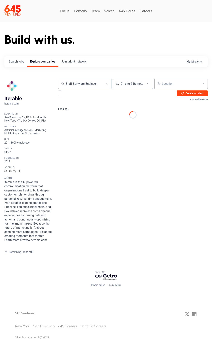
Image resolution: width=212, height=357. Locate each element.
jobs (16, 61)
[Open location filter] (203, 84)
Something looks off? (18, 251)
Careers (146, 11)
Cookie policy (114, 285)
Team (95, 11)
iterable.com (11, 103)
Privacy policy (98, 285)
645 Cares (127, 11)
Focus (64, 11)
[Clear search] (107, 84)
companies (42, 61)
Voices (109, 11)
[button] (70, 93)
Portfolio (80, 11)
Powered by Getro (199, 99)
